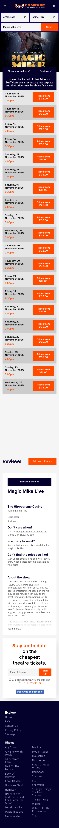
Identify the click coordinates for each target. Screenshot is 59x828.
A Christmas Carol (12, 760)
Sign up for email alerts (20, 558)
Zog (34, 815)
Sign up (45, 672)
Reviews (12, 521)
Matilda (36, 747)
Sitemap (10, 734)
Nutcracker (38, 760)
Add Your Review (42, 461)
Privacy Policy (13, 730)
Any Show (11, 747)
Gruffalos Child (14, 785)
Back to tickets (29, 481)
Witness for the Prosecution (41, 809)
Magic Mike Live (14, 811)
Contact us (11, 725)
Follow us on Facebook (30, 691)
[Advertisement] (29, 423)
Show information (19, 71)
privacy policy (34, 682)
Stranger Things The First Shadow (41, 792)
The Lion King (40, 799)
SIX (34, 780)
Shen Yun (37, 776)
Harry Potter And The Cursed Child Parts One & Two (14, 798)
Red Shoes (38, 772)
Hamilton (10, 789)
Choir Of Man (13, 781)
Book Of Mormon (10, 775)
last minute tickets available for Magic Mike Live (28, 547)
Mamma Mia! (12, 816)
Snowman (38, 785)
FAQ (7, 721)
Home (8, 717)
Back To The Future (12, 768)
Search (49, 27)
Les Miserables (13, 807)
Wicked (36, 804)
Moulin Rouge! (40, 751)
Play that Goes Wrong (40, 766)
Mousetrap (38, 756)
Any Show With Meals (14, 753)
